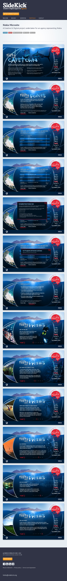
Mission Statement (7, 567)
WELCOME (5, 18)
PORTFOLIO (32, 18)
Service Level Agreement (29, 567)
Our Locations (7, 559)
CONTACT (41, 18)
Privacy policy (17, 567)
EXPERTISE (23, 18)
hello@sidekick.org (10, 575)
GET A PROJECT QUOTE (11, 14)
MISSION (14, 18)
